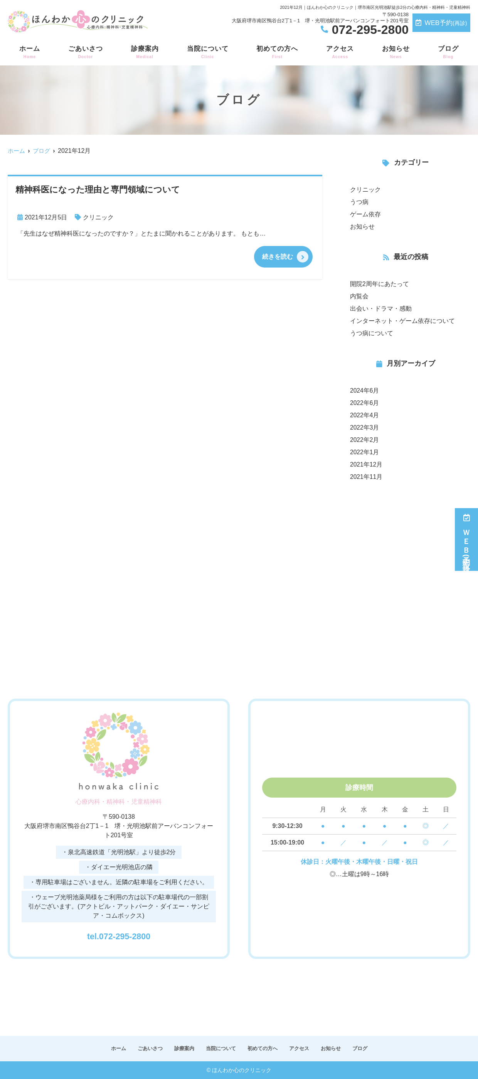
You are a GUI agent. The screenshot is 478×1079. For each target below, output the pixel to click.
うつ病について (371, 333)
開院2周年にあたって (379, 284)
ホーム (29, 52)
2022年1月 (365, 452)
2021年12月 (366, 464)
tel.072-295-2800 (119, 934)
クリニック (98, 217)
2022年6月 (365, 403)
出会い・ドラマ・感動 (381, 308)
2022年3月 (365, 427)
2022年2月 (365, 440)
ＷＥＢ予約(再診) (467, 539)
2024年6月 (365, 390)
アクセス (340, 52)
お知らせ (396, 52)
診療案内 (145, 52)
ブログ (448, 52)
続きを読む (277, 256)
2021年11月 (366, 476)
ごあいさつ (85, 52)
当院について (208, 52)
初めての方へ (277, 52)
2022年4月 (365, 415)
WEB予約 (441, 23)
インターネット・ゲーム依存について (402, 321)
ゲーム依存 (365, 214)
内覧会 (359, 296)
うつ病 (359, 202)
